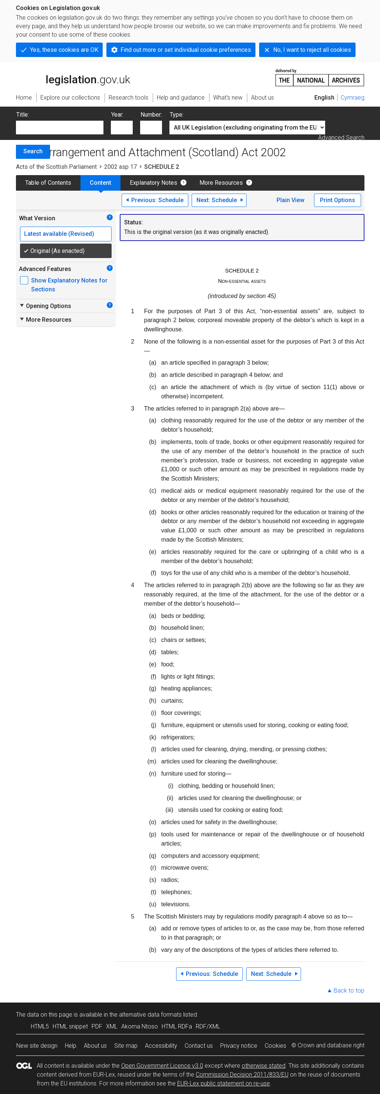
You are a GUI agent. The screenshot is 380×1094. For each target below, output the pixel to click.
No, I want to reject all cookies (312, 49)
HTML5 (40, 1026)
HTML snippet (70, 1026)
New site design (36, 1045)
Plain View (290, 200)
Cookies (275, 1045)
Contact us (199, 1045)
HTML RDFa (177, 1026)
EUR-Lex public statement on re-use (223, 1083)
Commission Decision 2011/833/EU (242, 1074)
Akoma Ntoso (139, 1026)
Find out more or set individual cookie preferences (185, 49)
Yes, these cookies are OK (64, 49)
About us (95, 1045)
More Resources (221, 182)
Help (70, 1045)
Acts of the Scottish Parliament (56, 166)
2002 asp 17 (120, 166)
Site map (126, 1045)
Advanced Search (341, 137)
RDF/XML (208, 1026)
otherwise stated (263, 1065)
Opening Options (45, 306)
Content (100, 182)
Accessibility (161, 1045)
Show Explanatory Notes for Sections (69, 285)
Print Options (337, 200)
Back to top (349, 990)
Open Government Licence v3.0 (162, 1065)
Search (33, 151)
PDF (97, 1026)
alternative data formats (150, 1014)
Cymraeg (352, 97)
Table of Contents (48, 182)
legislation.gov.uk (73, 77)
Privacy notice (238, 1045)
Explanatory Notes (153, 182)
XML (112, 1026)
